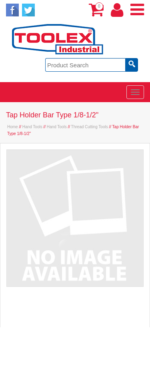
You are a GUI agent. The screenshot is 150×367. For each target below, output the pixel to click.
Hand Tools (32, 127)
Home (12, 127)
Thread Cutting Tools (89, 127)
